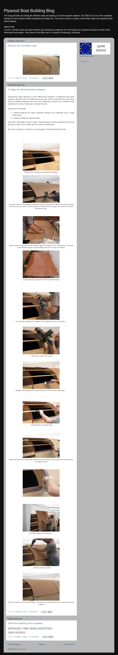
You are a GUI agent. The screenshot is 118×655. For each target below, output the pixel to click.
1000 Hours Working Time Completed (25, 623)
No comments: (34, 78)
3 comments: (33, 612)
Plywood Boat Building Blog (29, 10)
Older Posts (69, 644)
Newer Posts (14, 644)
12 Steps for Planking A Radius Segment (26, 89)
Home (41, 644)
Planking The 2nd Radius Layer (22, 46)
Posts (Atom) (21, 649)
